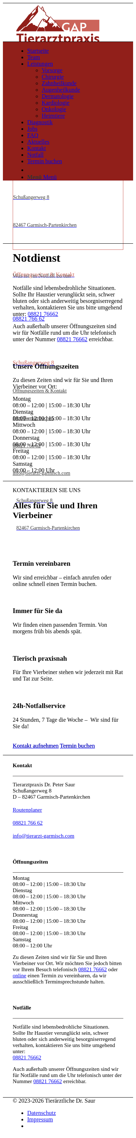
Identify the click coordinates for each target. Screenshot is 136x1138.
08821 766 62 (28, 823)
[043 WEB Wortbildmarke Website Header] (57, 24)
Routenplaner (27, 810)
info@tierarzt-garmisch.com (43, 836)
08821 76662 (43, 314)
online (19, 975)
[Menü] (42, 177)
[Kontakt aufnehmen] (36, 746)
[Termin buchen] (77, 746)
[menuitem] (75, 51)
